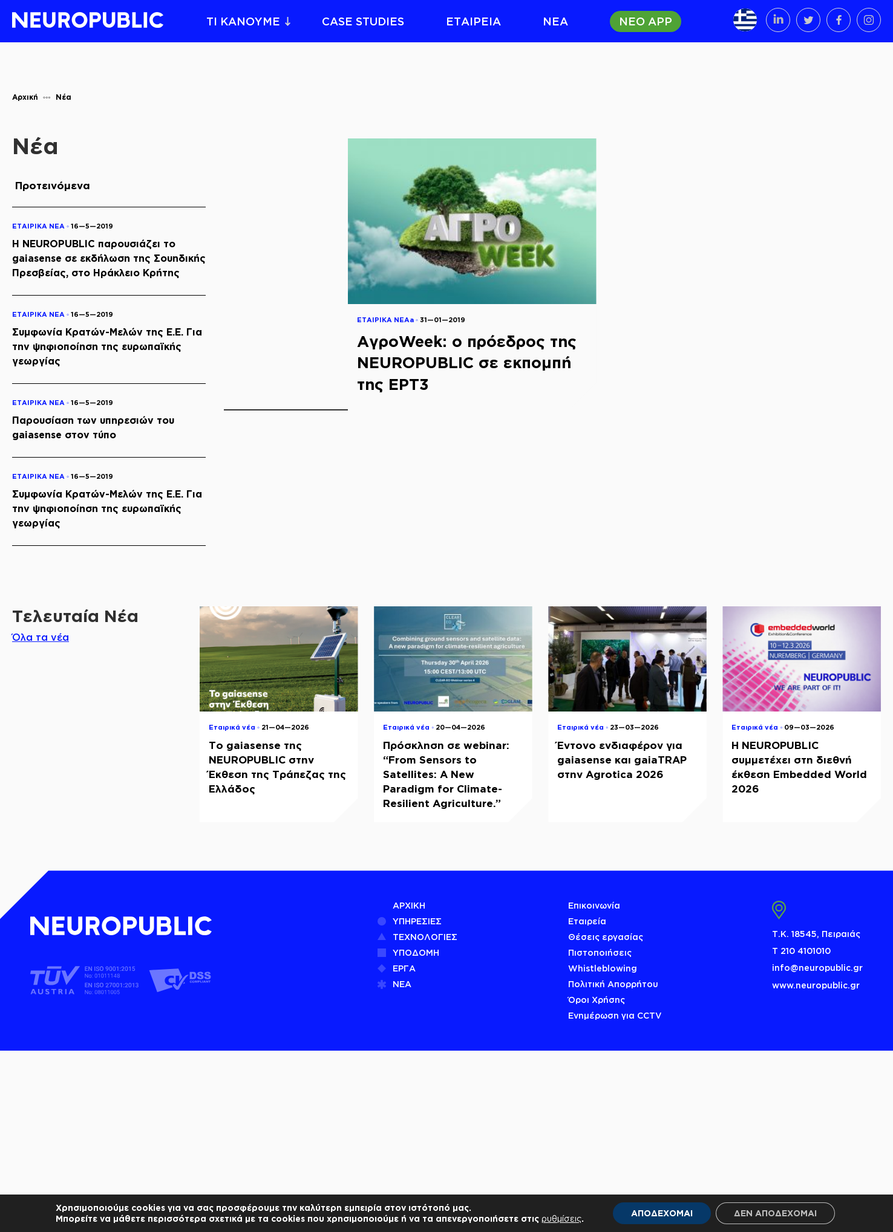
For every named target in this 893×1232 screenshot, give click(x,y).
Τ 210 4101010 (801, 950)
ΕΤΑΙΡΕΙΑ (473, 21)
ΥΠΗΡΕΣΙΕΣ (417, 921)
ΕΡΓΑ (404, 968)
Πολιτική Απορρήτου (613, 983)
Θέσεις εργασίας (605, 936)
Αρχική (25, 97)
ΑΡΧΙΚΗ (409, 905)
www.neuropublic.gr (816, 985)
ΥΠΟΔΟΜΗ (416, 952)
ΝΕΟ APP (645, 21)
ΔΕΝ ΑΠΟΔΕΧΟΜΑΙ (775, 1212)
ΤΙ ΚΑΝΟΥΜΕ (243, 21)
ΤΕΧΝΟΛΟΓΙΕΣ (425, 936)
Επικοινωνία (594, 905)
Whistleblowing (602, 968)
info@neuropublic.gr (817, 967)
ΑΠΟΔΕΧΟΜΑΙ (662, 1212)
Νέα (63, 97)
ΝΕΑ (555, 21)
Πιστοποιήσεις (600, 952)
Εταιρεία (587, 921)
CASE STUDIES (363, 21)
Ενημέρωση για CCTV (615, 1015)
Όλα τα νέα (40, 637)
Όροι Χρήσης (596, 999)
